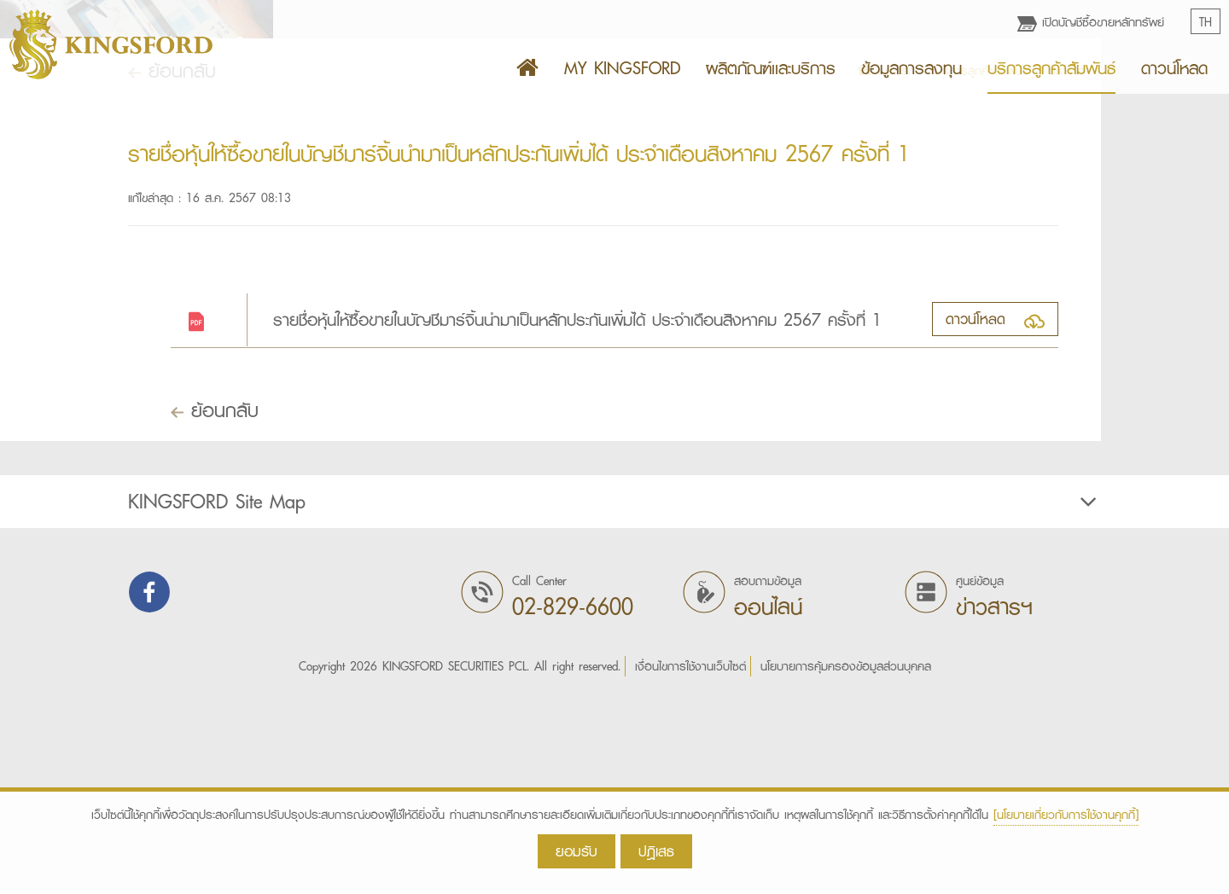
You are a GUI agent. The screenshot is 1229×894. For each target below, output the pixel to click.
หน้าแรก (886, 271)
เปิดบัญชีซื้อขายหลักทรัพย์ (1090, 22)
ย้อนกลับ (172, 270)
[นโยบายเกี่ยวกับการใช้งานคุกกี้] (1066, 814)
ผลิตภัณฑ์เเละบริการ (771, 68)
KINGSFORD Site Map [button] (614, 702)
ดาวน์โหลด (1174, 68)
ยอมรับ (576, 851)
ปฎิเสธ (656, 851)
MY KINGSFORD (622, 68)
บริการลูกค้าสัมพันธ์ (1051, 68)
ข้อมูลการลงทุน (911, 68)
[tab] (614, 702)
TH (1205, 22)
